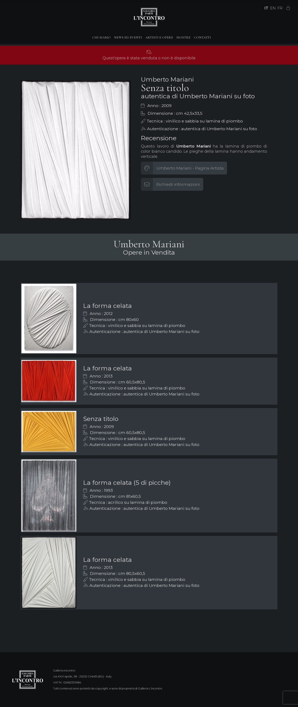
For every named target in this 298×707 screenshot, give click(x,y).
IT (266, 8)
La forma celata (107, 305)
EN (273, 8)
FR (280, 8)
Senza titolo (100, 418)
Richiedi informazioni (178, 184)
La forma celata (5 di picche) (127, 482)
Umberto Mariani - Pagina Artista (190, 168)
